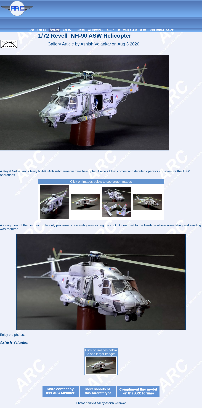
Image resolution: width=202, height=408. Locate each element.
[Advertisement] (118, 14)
